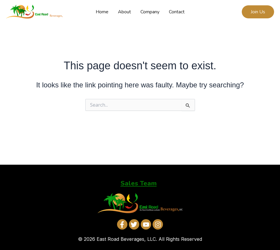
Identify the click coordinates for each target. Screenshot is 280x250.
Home (102, 12)
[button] (258, 11)
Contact (177, 12)
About (124, 12)
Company (149, 12)
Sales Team (139, 183)
